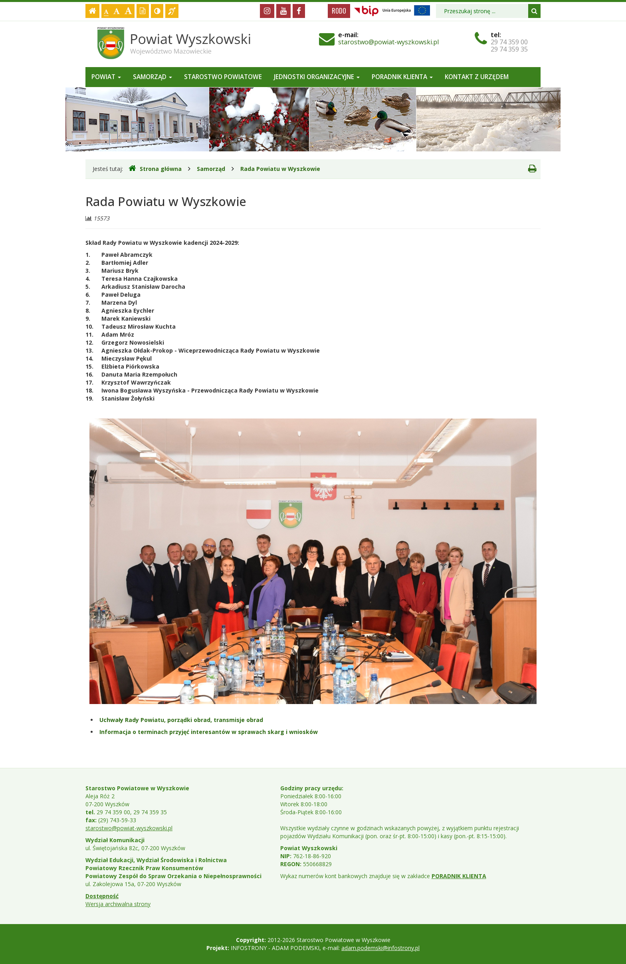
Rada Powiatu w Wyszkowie (280, 169)
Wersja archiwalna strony (118, 904)
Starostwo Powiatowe (223, 77)
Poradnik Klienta (402, 77)
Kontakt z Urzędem (477, 77)
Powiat (106, 77)
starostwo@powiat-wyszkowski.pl (388, 42)
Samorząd (152, 77)
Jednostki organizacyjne (317, 77)
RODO (339, 11)
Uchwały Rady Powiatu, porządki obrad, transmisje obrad (181, 720)
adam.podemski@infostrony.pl (380, 948)
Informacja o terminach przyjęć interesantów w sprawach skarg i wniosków (208, 732)
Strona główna (155, 169)
